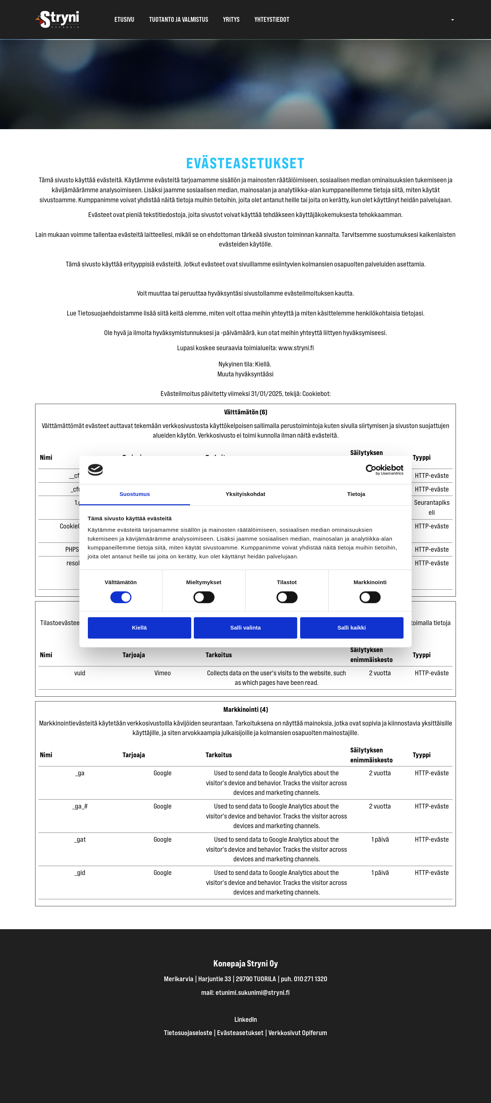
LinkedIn (245, 1019)
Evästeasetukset (240, 1032)
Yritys (231, 19)
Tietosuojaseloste (188, 1032)
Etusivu (124, 19)
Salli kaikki (351, 628)
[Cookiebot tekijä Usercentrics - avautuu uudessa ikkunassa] (371, 469)
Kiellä (139, 628)
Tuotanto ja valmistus (178, 19)
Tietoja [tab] (356, 494)
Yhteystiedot (271, 19)
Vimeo (162, 673)
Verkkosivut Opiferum (297, 1032)
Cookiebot (315, 393)
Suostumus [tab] (135, 494)
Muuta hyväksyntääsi (245, 374)
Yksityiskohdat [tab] (245, 494)
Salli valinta (245, 628)
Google (163, 773)
